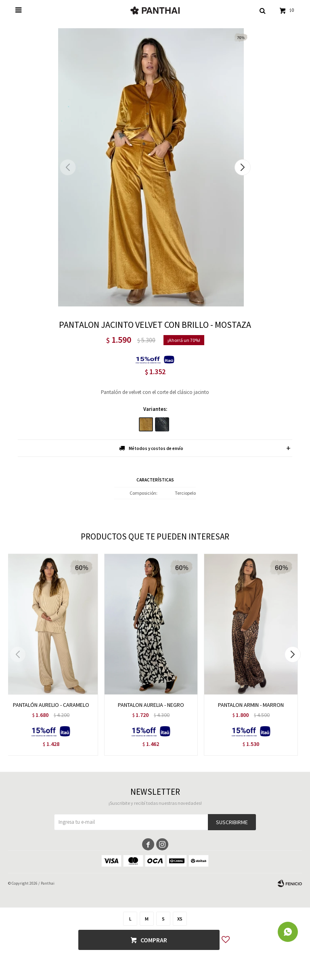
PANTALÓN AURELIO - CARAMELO (51, 704)
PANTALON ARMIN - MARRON (251, 704)
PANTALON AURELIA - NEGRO (151, 704)
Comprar (153, 940)
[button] (242, 167)
